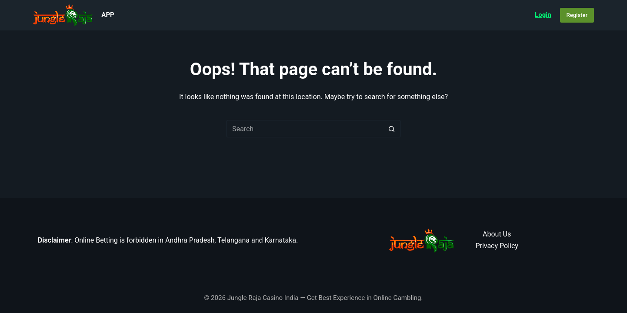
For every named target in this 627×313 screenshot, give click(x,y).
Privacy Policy (496, 246)
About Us (497, 234)
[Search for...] (305, 128)
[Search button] (391, 128)
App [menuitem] (107, 15)
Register (577, 15)
